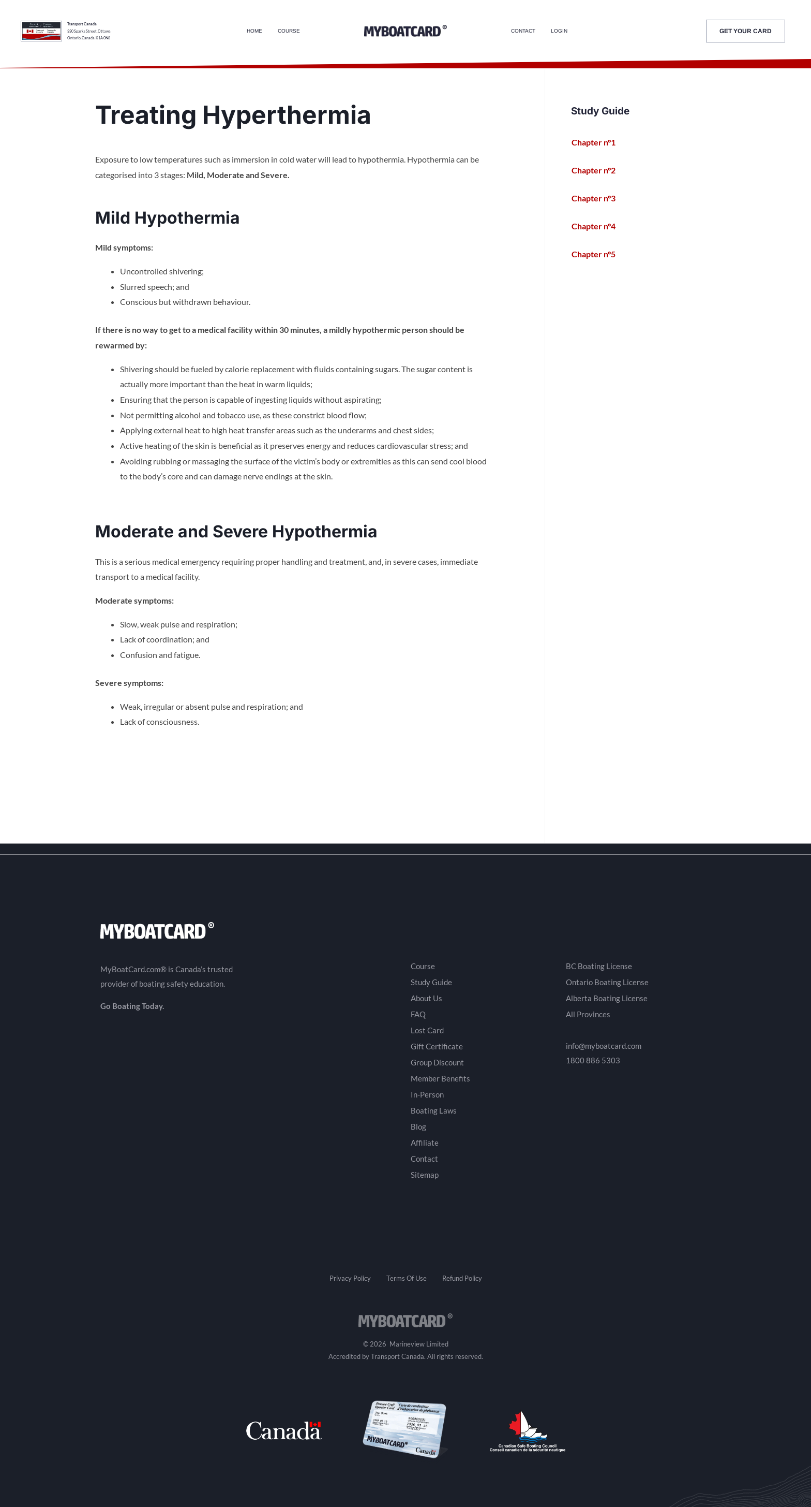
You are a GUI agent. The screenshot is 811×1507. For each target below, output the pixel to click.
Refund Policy (462, 1278)
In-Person (427, 1094)
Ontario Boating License (607, 982)
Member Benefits (440, 1078)
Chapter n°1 (599, 142)
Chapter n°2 (599, 170)
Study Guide (431, 982)
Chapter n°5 (599, 254)
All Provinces (588, 1014)
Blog (418, 1126)
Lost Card (427, 1030)
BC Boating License (599, 966)
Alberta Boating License (607, 998)
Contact (523, 31)
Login (559, 31)
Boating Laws (434, 1110)
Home (254, 31)
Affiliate (425, 1142)
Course (289, 31)
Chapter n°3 (599, 198)
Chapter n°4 (599, 226)
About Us (426, 998)
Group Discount (437, 1062)
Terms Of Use (406, 1278)
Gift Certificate (437, 1046)
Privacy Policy (350, 1278)
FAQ (418, 1014)
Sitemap (425, 1174)
